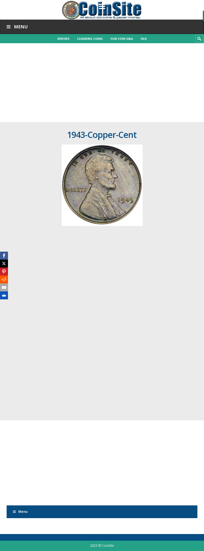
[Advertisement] (102, 83)
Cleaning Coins (90, 39)
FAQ (144, 39)
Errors (63, 39)
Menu (17, 27)
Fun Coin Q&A (122, 39)
